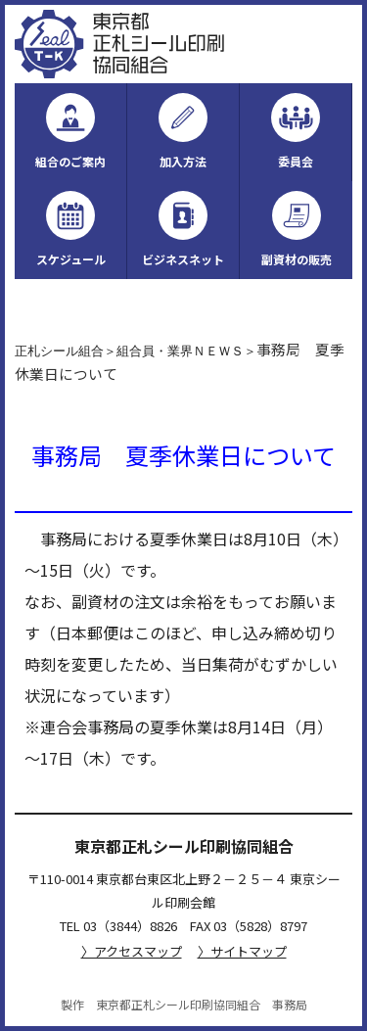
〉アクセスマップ (131, 951)
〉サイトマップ (242, 951)
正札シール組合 (59, 351)
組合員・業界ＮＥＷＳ (180, 351)
